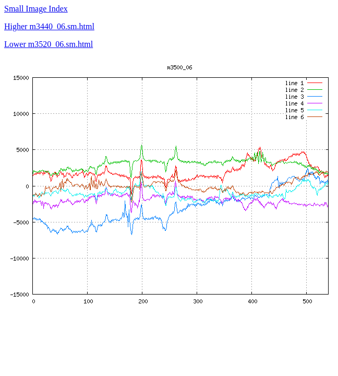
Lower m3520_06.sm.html (48, 44)
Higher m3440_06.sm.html (49, 26)
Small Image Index (36, 8)
